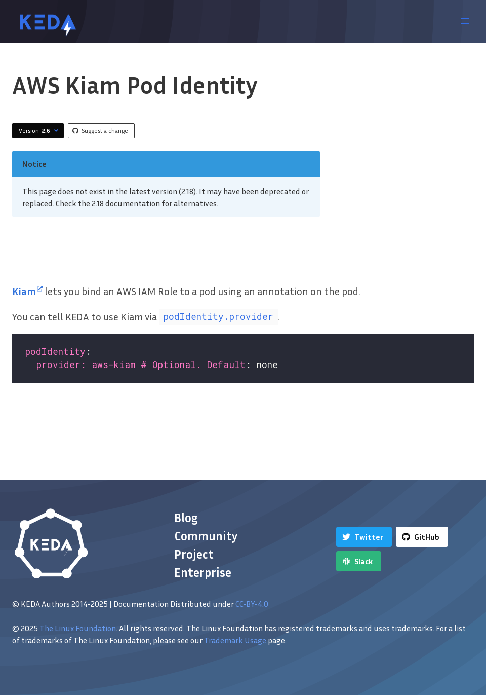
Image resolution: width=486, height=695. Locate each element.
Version (40, 130)
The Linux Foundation (77, 628)
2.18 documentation (126, 203)
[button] (465, 21)
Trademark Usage (235, 640)
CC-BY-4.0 (251, 604)
